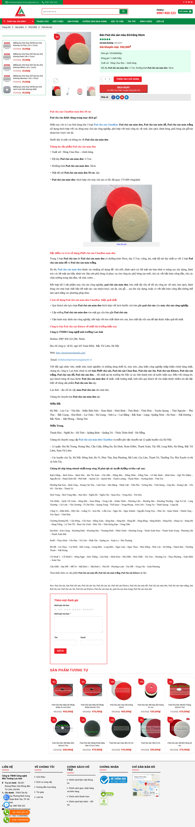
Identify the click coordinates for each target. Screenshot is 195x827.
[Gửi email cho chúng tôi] (191, 2)
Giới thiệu (58, 21)
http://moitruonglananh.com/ (71, 352)
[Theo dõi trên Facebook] (184, 2)
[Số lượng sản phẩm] (105, 79)
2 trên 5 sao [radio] (59, 609)
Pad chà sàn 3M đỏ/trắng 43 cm (180, 744)
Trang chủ (43, 21)
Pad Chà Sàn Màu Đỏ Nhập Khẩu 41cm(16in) (63, 706)
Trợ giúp (40, 792)
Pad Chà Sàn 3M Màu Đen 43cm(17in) (63, 744)
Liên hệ (160, 21)
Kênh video (146, 21)
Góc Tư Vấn (117, 21)
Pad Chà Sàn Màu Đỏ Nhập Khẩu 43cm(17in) (92, 706)
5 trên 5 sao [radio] (87, 609)
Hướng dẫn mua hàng (95, 21)
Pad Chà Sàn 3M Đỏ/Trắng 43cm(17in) (179, 706)
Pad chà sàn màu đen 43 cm (121, 743)
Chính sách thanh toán (79, 796)
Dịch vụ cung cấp (44, 782)
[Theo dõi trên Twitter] (189, 2)
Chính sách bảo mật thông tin (80, 781)
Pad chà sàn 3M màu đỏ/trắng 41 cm (151, 706)
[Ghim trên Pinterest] (122, 97)
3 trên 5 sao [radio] (66, 609)
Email (83, 637)
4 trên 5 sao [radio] (76, 609)
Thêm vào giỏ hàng (127, 79)
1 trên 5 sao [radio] (55, 609)
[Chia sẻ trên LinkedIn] (127, 97)
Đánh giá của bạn (61, 605)
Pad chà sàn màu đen (69, 269)
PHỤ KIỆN (32, 27)
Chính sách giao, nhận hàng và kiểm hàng (80, 790)
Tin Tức (132, 21)
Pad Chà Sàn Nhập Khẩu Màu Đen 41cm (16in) (92, 744)
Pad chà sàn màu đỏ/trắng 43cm (121, 706)
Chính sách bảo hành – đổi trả (80, 803)
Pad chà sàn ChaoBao (106, 124)
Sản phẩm (72, 21)
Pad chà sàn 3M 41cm (150, 743)
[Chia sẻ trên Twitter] (118, 97)
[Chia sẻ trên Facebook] (113, 97)
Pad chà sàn (47, 27)
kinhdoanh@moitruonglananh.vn (75, 359)
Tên (56, 637)
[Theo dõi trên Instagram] (186, 2)
